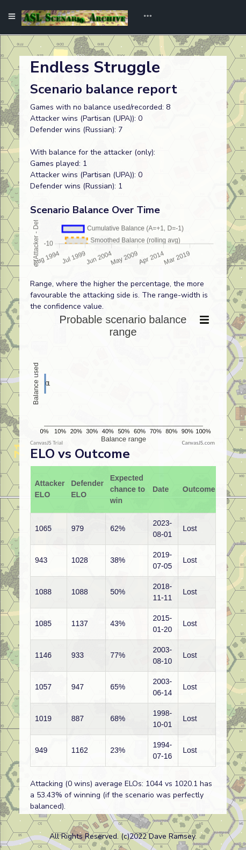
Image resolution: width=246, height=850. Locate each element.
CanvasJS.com (198, 442)
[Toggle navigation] (144, 17)
